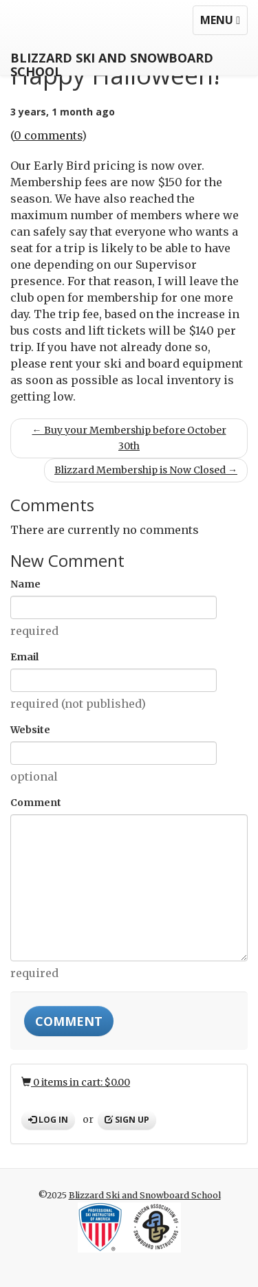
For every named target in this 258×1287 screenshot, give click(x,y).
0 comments (48, 135)
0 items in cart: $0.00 (75, 1082)
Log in (48, 1120)
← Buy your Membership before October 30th (129, 438)
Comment (35, 802)
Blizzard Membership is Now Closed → (145, 470)
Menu (224, 23)
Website (30, 730)
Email (24, 657)
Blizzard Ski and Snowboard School (111, 62)
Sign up (127, 1120)
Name (25, 584)
